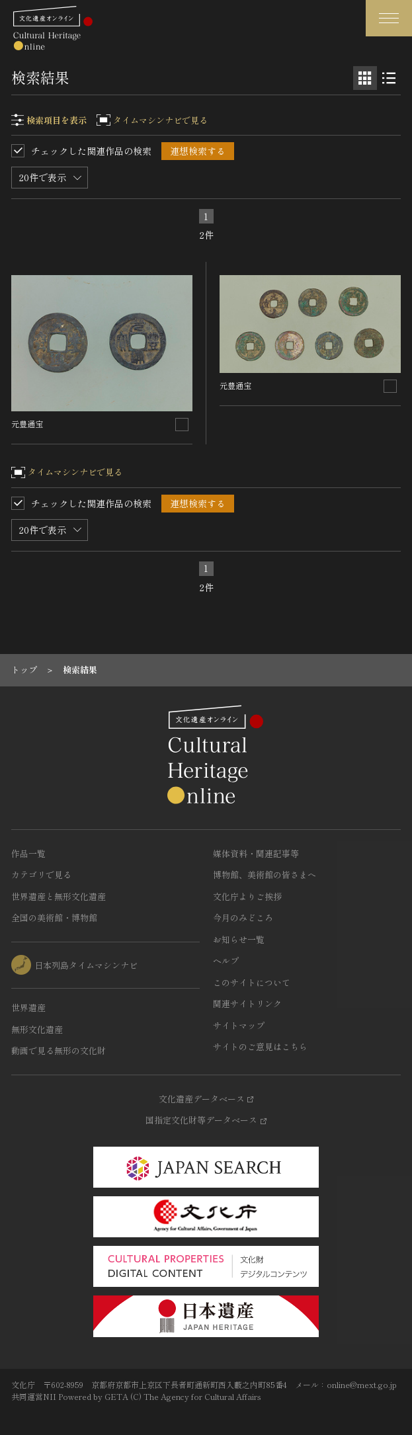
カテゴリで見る (41, 874)
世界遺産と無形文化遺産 (58, 896)
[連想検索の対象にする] (181, 424)
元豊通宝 (27, 423)
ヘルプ (226, 960)
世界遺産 (28, 1007)
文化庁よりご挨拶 (247, 896)
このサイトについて (251, 982)
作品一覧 (28, 853)
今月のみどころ (243, 917)
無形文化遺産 (37, 1029)
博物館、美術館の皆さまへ (264, 874)
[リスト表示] (389, 78)
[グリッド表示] (365, 78)
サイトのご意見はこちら (260, 1046)
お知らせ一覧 (239, 939)
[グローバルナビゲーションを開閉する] (389, 18)
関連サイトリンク (247, 1003)
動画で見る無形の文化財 (58, 1050)
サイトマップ (239, 1025)
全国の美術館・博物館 (54, 917)
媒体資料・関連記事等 (256, 853)
